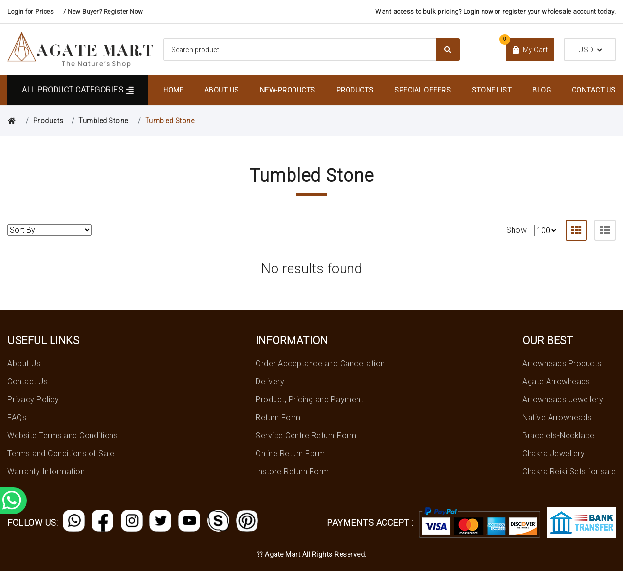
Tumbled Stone (103, 120)
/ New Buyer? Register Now (103, 11)
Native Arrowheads (557, 417)
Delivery (270, 381)
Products (355, 90)
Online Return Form (290, 453)
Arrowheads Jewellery (562, 399)
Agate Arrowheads (556, 381)
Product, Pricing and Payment (309, 399)
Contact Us (594, 90)
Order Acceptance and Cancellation (320, 363)
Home (173, 90)
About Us (221, 90)
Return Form (278, 417)
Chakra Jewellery (553, 453)
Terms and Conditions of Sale (60, 453)
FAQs (16, 417)
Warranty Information (46, 471)
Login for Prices (30, 11)
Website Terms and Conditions (62, 435)
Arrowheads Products (562, 363)
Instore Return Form (292, 471)
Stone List (492, 90)
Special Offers (422, 90)
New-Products (287, 90)
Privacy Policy (33, 399)
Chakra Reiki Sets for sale (569, 471)
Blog (541, 90)
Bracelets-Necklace (558, 435)
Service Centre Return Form (306, 435)
